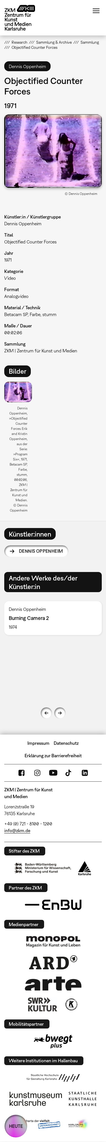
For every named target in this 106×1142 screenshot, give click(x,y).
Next (60, 713)
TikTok (69, 773)
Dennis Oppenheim (41, 551)
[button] (53, 151)
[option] (20, 449)
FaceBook (21, 773)
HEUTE (16, 1126)
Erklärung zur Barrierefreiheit (53, 755)
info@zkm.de (17, 830)
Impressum (38, 743)
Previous (46, 713)
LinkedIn (84, 773)
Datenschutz (66, 743)
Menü (96, 11)
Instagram (37, 773)
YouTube (53, 773)
